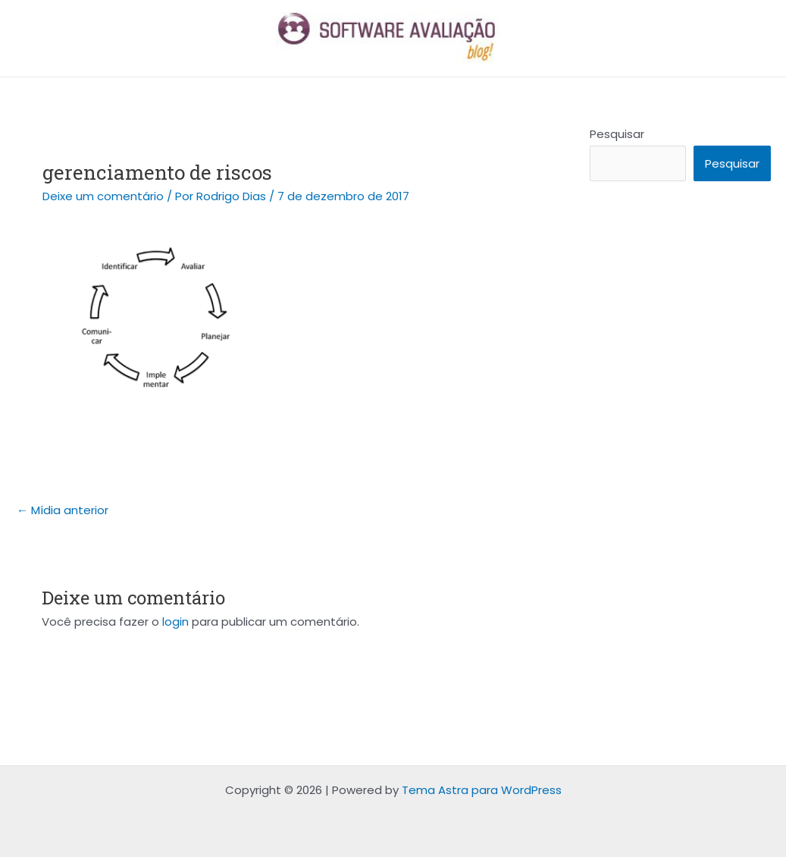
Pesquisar (617, 134)
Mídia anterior (62, 510)
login (175, 621)
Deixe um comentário (103, 196)
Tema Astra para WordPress (482, 790)
